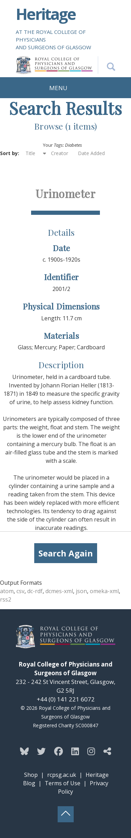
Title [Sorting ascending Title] (31, 153)
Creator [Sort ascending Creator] (59, 153)
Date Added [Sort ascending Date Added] (91, 153)
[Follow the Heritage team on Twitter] (41, 751)
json (81, 591)
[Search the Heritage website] (106, 65)
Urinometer (65, 193)
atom (7, 591)
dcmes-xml (59, 591)
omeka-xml (104, 591)
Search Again (65, 553)
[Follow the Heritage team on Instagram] (91, 751)
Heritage (45, 13)
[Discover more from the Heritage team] (107, 751)
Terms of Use (62, 783)
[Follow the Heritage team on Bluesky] (24, 751)
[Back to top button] (66, 814)
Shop (31, 775)
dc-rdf (35, 591)
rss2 (5, 599)
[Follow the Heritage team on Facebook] (58, 751)
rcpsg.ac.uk (61, 775)
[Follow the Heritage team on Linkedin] (75, 751)
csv (20, 591)
